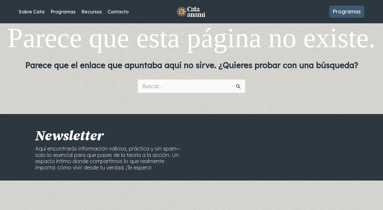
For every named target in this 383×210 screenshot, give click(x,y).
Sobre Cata (32, 12)
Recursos (91, 12)
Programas (62, 12)
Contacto (118, 12)
